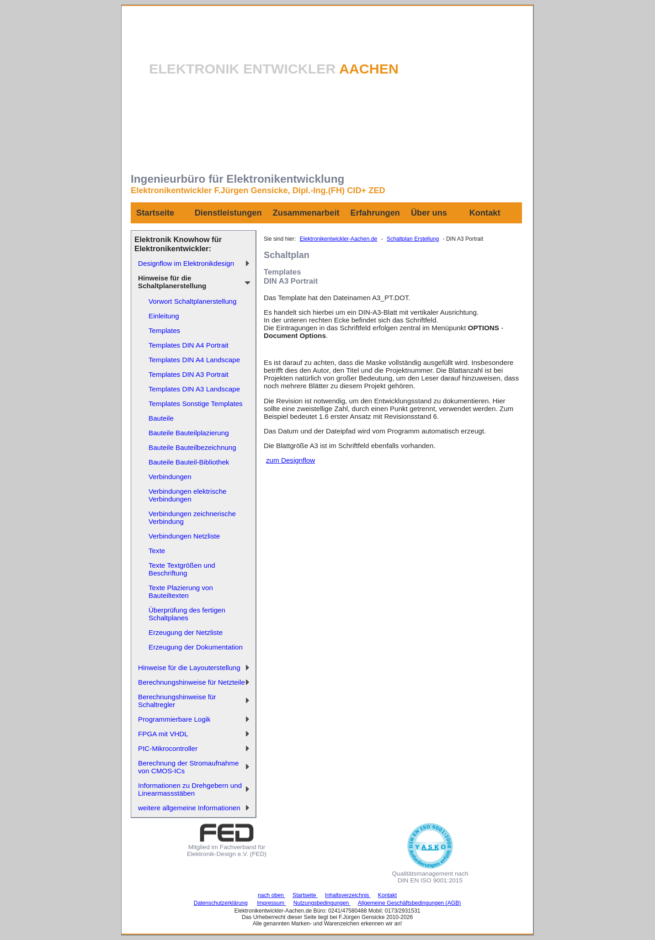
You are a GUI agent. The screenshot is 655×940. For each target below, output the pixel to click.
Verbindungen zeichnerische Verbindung (192, 517)
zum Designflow (290, 460)
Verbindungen (170, 477)
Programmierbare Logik (174, 719)
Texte (157, 550)
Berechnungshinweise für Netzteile (191, 682)
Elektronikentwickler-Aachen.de (339, 239)
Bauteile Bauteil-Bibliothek (189, 462)
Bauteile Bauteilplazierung (189, 433)
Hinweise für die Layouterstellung (189, 667)
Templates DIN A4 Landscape (194, 360)
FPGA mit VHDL (163, 734)
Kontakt (485, 212)
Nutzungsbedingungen (322, 903)
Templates (164, 330)
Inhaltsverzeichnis (348, 895)
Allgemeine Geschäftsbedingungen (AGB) (409, 903)
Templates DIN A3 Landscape (194, 389)
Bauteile (161, 418)
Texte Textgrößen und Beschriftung (182, 569)
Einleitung (164, 316)
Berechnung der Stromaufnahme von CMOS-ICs (188, 767)
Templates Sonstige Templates (196, 403)
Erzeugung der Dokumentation (196, 647)
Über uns (429, 212)
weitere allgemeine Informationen (189, 808)
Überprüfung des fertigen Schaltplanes (187, 614)
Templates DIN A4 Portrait (189, 345)
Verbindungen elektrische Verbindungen (188, 495)
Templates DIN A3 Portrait (189, 374)
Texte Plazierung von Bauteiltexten (181, 591)
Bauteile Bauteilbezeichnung (192, 447)
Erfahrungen (375, 212)
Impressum (271, 903)
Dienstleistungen (228, 212)
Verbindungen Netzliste (184, 536)
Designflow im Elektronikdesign (186, 263)
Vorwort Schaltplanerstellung (192, 301)
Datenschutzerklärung (221, 903)
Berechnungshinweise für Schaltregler (177, 700)
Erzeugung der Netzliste (186, 632)
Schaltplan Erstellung (413, 239)
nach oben (271, 895)
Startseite (155, 212)
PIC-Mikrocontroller (167, 748)
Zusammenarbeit (306, 212)
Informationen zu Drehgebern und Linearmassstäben (190, 789)
